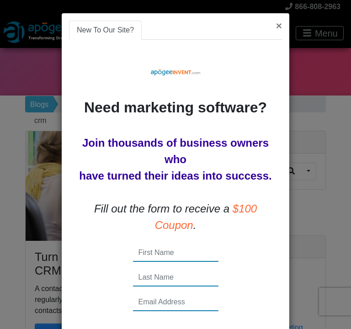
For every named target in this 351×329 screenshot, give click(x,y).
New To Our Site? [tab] (105, 30)
